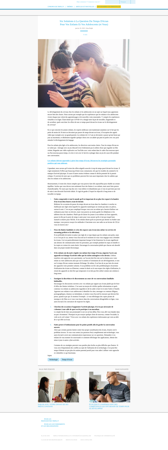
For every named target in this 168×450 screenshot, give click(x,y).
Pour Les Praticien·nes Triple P (50, 420)
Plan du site (45, 436)
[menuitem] (89, 2)
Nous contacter (86, 440)
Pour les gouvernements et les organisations (53, 425)
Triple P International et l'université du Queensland (72, 436)
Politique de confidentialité (104, 436)
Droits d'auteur (71, 440)
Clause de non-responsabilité (51, 440)
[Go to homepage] (35, 9)
